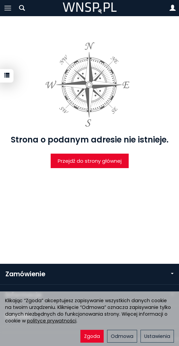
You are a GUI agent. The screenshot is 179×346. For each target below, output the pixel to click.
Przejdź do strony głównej (90, 160)
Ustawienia (157, 336)
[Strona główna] (90, 8)
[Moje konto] (172, 8)
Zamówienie (89, 274)
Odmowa (122, 336)
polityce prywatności (51, 320)
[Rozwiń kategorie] (8, 8)
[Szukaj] (22, 8)
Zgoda (92, 336)
